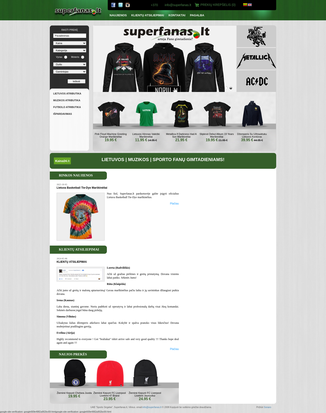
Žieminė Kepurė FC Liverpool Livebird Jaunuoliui (145, 394)
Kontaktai (176, 15)
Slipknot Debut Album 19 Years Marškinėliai (216, 135)
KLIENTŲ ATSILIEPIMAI (147, 15)
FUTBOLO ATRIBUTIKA (67, 107)
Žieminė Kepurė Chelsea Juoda (74, 393)
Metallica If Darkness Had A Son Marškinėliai (181, 135)
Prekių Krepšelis (218, 5)
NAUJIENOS (118, 15)
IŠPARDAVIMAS (62, 114)
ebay (128, 5)
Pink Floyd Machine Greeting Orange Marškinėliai (111, 135)
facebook (113, 5)
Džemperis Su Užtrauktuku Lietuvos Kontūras (252, 135)
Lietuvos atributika (67, 93)
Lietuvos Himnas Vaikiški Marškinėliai (146, 135)
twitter (120, 5)
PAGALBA (197, 15)
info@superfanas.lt (178, 5)
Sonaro (267, 407)
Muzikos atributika (66, 100)
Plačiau (174, 203)
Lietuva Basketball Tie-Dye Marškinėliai (82, 187)
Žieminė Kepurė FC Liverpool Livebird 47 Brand (109, 394)
